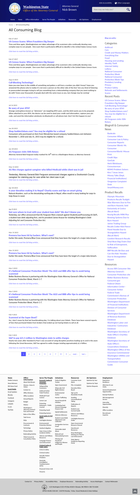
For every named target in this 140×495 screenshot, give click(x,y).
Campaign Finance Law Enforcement (45, 441)
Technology (27, 428)
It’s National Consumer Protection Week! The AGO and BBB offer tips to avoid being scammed (49, 272)
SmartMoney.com (115, 187)
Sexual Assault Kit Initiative (60, 401)
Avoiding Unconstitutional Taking (76, 399)
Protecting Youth (44, 410)
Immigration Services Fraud (61, 425)
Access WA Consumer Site (119, 268)
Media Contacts (13, 380)
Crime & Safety (44, 450)
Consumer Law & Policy (117, 139)
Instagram (11, 401)
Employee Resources (66, 481)
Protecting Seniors (45, 413)
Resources (72, 19)
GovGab (111, 160)
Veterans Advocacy (61, 415)
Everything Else (111, 55)
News (20, 19)
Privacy (108, 85)
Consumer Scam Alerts (76, 381)
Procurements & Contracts (29, 424)
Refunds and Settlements (116, 90)
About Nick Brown (29, 382)
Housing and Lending (114, 60)
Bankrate (111, 133)
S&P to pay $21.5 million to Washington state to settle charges (39, 338)
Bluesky (10, 395)
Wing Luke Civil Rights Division (60, 389)
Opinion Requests (92, 386)
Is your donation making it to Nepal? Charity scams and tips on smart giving (45, 190)
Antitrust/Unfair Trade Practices (44, 392)
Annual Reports (28, 399)
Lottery (108, 69)
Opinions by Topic (92, 383)
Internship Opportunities (107, 403)
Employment (96, 19)
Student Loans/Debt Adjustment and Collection (61, 420)
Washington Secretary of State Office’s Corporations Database (118, 343)
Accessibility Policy (51, 481)
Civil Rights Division (45, 420)
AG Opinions (84, 19)
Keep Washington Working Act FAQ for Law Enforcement (77, 434)
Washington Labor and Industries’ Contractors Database (117, 325)
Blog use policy (110, 38)
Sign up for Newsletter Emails (76, 394)
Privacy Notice (28, 431)
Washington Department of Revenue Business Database (118, 316)
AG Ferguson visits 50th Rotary (24, 151)
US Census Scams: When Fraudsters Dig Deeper (31, 41)
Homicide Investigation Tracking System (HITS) (44, 463)
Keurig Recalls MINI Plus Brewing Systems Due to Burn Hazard (118, 217)
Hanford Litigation (45, 428)
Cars (107, 50)
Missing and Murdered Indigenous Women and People (61, 441)
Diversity (105, 407)
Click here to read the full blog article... (24, 51)
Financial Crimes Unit (46, 469)
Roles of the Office (29, 414)
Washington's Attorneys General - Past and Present (30, 409)
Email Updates (12, 392)
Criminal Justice (44, 453)
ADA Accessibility (105, 3)
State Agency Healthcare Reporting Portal (78, 441)
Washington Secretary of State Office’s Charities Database (118, 334)
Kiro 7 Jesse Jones (115, 172)
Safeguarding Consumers (43, 387)
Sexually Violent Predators (44, 456)
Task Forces (27, 417)
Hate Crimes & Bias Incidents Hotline (45, 432)
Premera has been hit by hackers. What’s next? (31, 235)
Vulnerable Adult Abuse (60, 430)
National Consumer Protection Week (113, 73)
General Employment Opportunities (109, 391)
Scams (107, 93)
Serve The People (48, 19)
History (26, 405)
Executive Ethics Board (76, 389)
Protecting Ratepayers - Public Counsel (45, 405)
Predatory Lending (113, 82)
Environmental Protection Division (45, 424)
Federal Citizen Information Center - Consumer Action (116, 286)
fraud (107, 58)
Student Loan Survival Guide (75, 410)
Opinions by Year (92, 380)
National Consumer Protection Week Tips (114, 78)
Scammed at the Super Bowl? (23, 317)
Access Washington (97, 481)
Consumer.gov (113, 280)
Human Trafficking (61, 397)
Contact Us (27, 390)
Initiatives (61, 19)
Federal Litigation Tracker (60, 381)
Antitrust (109, 47)
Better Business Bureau (117, 277)
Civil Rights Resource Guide (77, 419)
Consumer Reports (115, 142)
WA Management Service (108, 398)
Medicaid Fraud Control (44, 396)
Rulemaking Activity (30, 434)
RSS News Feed (12, 386)
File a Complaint (76, 385)
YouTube (10, 410)
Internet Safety (111, 66)
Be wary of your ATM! (19, 108)
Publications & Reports (75, 405)
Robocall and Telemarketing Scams (61, 435)
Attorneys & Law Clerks (108, 386)
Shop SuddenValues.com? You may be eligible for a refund (37, 131)
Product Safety (111, 87)
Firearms (42, 472)
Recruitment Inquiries (106, 414)
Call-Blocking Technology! (21, 82)
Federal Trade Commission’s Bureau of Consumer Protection (118, 295)
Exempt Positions (108, 395)
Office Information (32, 19)
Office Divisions (28, 393)
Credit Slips (112, 157)
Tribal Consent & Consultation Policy (30, 438)
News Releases (12, 383)
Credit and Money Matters (117, 52)
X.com (10, 407)
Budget (26, 402)
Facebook (11, 398)
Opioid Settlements (61, 412)
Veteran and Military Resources (45, 437)
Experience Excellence (106, 381)
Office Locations (29, 396)
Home (12, 19)
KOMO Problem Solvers (117, 169)
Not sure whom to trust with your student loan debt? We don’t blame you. (45, 212)
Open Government (61, 385)
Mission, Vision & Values (29, 386)
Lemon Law (43, 400)
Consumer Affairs (115, 136)
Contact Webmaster (111, 481)
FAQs (25, 420)
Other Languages (122, 3)
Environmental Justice (59, 394)
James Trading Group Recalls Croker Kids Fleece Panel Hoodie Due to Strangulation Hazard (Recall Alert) (118, 229)
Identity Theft (111, 63)
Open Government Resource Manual (77, 424)
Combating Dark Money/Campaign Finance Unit (60, 407)
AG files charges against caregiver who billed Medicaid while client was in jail (46, 169)
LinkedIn (10, 404)
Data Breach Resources (75, 429)
